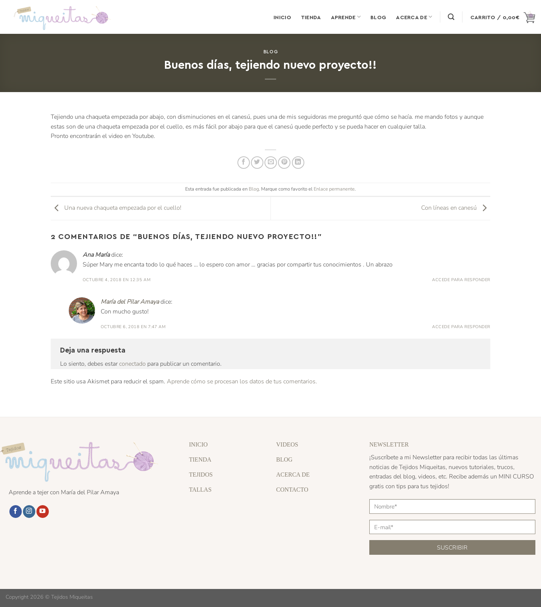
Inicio (282, 17)
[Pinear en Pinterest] (284, 162)
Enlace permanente (334, 189)
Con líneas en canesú (455, 208)
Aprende (346, 16)
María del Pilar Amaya (130, 302)
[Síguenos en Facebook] (15, 511)
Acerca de (414, 16)
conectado (132, 364)
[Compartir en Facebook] (243, 162)
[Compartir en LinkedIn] (298, 162)
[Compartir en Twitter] (257, 162)
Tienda (311, 17)
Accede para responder (461, 280)
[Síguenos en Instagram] (29, 511)
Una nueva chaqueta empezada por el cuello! (116, 208)
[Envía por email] (270, 162)
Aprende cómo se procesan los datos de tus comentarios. (242, 381)
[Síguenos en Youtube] (42, 511)
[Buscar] (451, 17)
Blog (378, 17)
